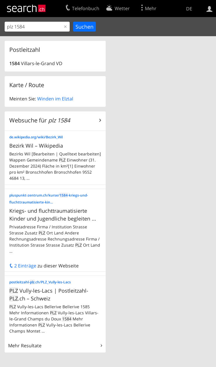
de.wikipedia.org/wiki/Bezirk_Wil (36, 137)
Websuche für (39, 120)
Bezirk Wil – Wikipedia (36, 145)
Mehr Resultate (25, 345)
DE (189, 8)
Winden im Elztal (55, 99)
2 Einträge (22, 266)
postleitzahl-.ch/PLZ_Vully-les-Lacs (40, 282)
